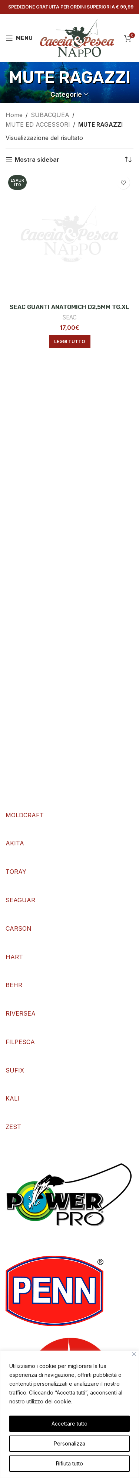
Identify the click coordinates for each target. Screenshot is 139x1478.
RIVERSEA (21, 1013)
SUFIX (15, 1070)
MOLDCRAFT (25, 815)
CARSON (19, 928)
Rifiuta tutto (69, 1463)
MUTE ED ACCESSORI (38, 124)
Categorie (66, 94)
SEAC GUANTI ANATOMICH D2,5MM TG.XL (69, 307)
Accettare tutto (69, 1423)
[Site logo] (77, 37)
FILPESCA (20, 1042)
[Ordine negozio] (127, 159)
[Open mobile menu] (19, 38)
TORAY (16, 871)
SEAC (70, 317)
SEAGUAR (20, 900)
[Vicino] (134, 1354)
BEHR (14, 985)
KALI (12, 1098)
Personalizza (69, 1443)
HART (14, 957)
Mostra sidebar (37, 159)
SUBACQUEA (50, 115)
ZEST (13, 1126)
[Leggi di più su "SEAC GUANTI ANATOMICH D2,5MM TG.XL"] (69, 341)
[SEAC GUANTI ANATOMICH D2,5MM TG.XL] (69, 236)
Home (14, 115)
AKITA (15, 843)
